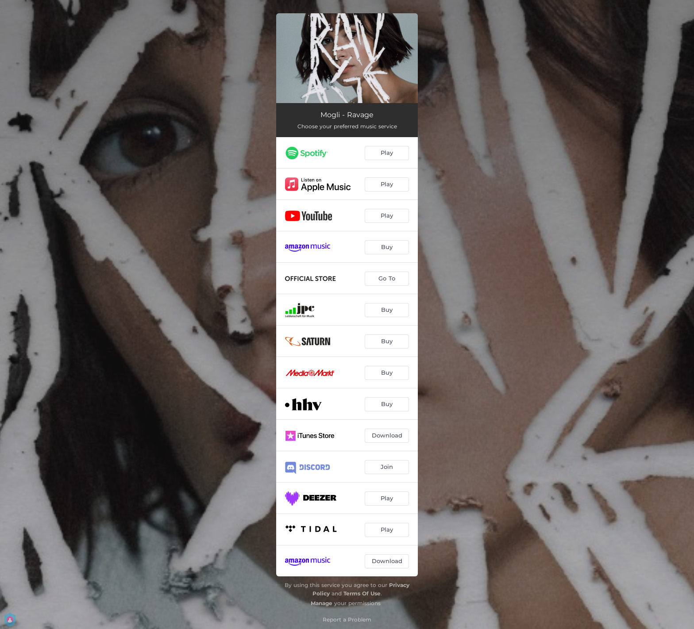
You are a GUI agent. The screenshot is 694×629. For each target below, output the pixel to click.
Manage (321, 603)
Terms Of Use (362, 593)
